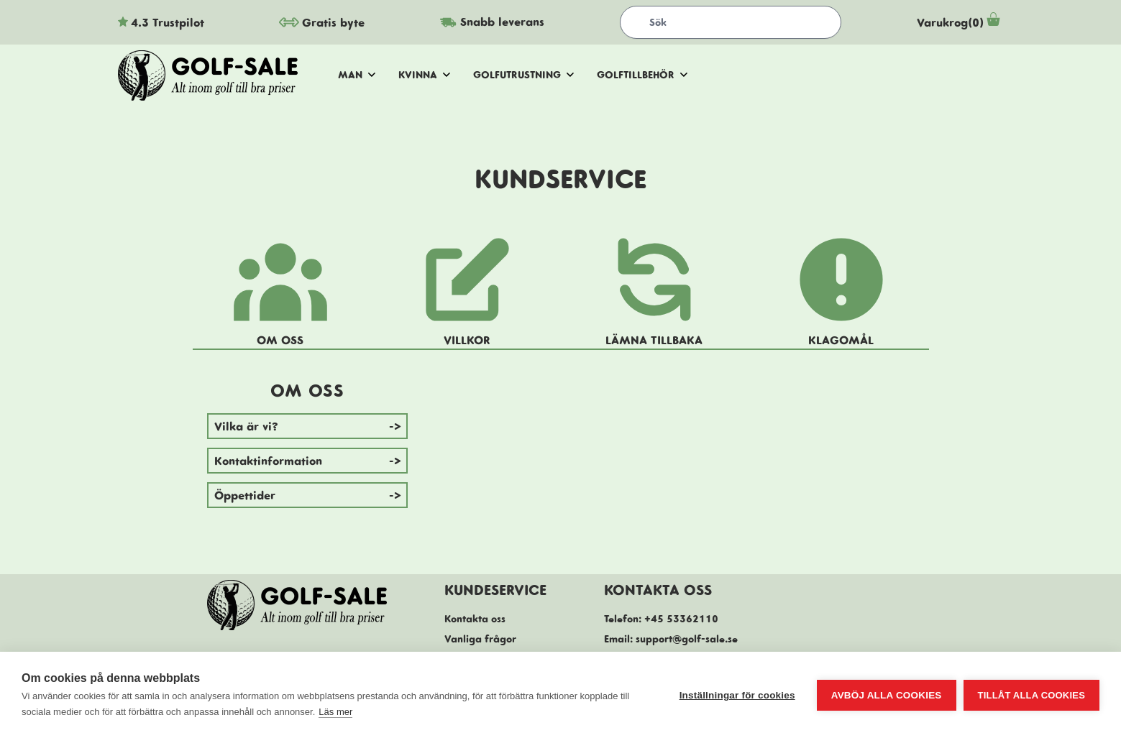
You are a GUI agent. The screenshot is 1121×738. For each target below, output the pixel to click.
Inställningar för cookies (737, 695)
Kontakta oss (474, 618)
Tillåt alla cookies (1031, 695)
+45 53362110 (681, 618)
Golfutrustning (523, 74)
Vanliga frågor (480, 638)
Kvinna (424, 74)
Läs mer (335, 711)
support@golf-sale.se (687, 638)
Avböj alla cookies (886, 695)
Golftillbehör (642, 74)
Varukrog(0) (960, 22)
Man (356, 74)
